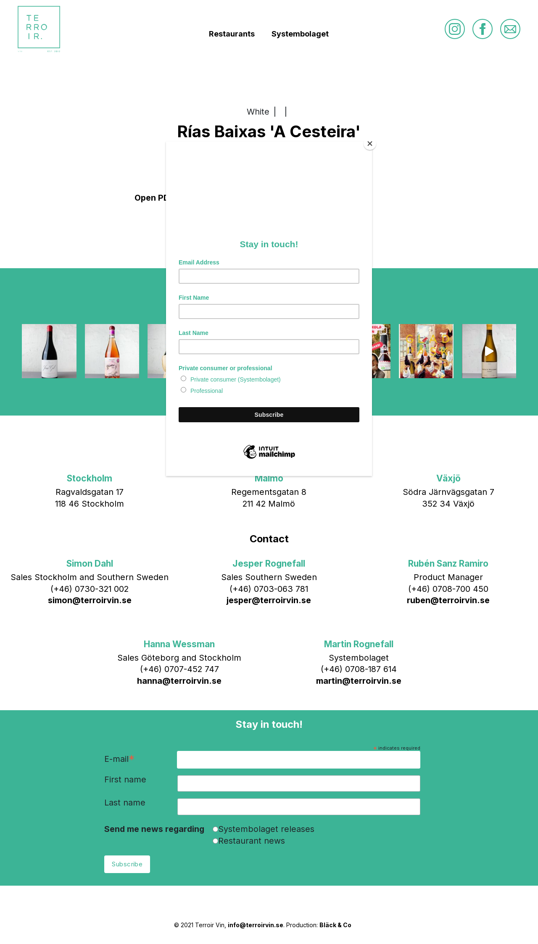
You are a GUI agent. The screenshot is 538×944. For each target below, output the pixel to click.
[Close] (370, 143)
